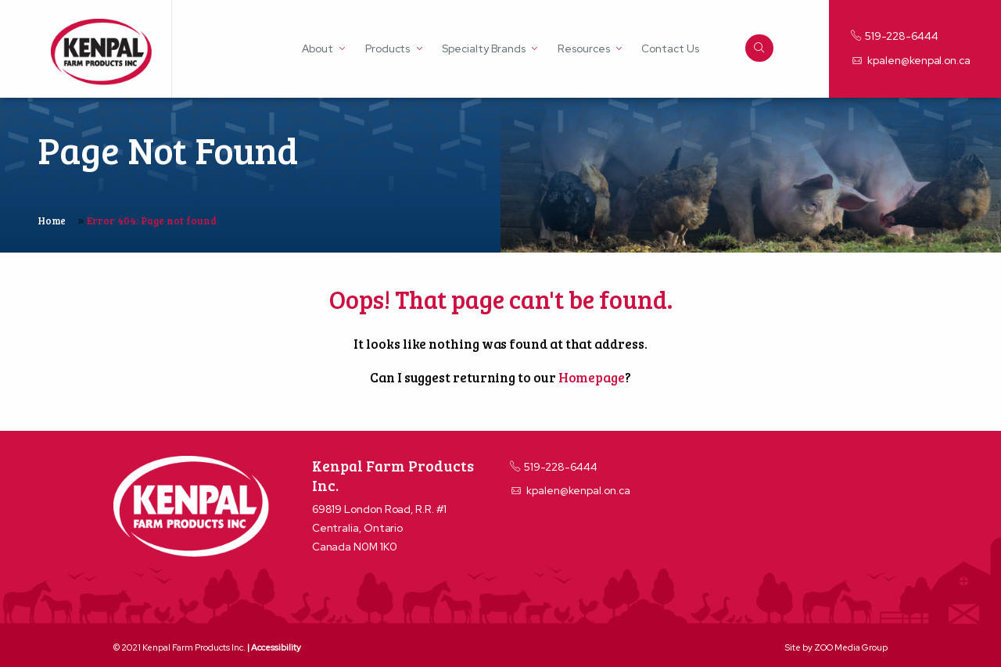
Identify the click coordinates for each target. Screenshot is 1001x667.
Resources (583, 49)
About (317, 49)
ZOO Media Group (851, 647)
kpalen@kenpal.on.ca (911, 60)
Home (52, 220)
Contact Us (669, 49)
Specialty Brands (484, 49)
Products (387, 49)
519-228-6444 (894, 36)
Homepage (591, 377)
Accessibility (276, 647)
